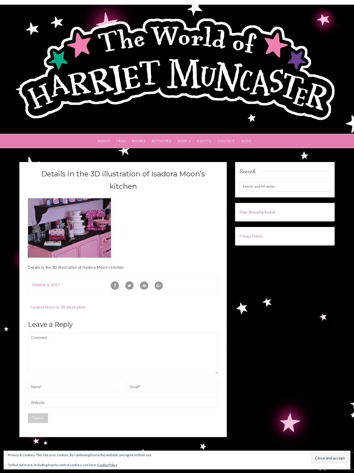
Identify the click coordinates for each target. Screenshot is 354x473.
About (103, 141)
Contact (226, 141)
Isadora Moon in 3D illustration (58, 307)
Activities (161, 141)
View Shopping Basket (257, 212)
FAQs (121, 141)
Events (204, 141)
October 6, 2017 (46, 285)
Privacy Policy (251, 236)
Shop (184, 141)
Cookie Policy (107, 465)
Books (138, 141)
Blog (246, 141)
